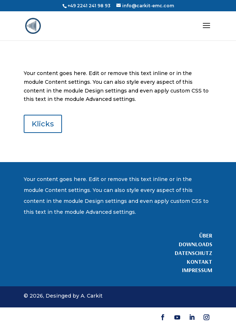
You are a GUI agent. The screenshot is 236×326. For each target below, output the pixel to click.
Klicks (43, 123)
